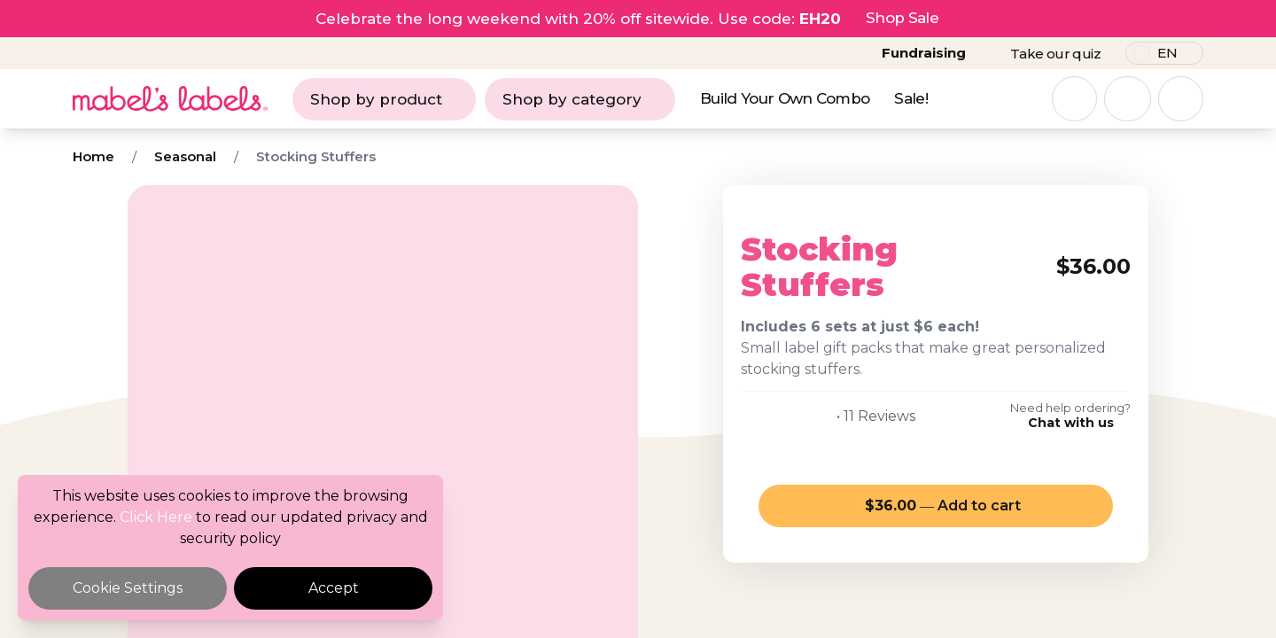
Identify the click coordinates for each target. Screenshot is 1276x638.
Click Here (156, 517)
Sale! (911, 98)
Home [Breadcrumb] (93, 156)
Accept (333, 588)
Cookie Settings (128, 588)
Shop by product (384, 99)
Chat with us (1071, 423)
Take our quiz (1055, 53)
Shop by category (579, 99)
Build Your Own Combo (784, 98)
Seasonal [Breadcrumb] (185, 156)
